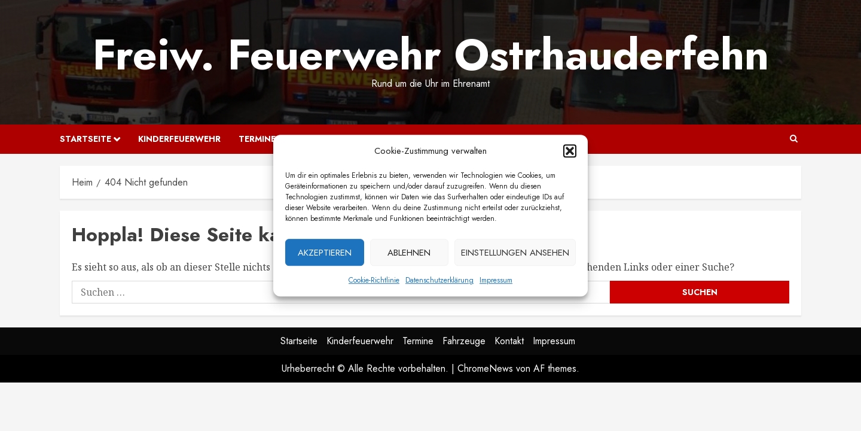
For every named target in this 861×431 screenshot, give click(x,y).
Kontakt (509, 341)
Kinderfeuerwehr (179, 139)
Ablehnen (408, 255)
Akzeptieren (325, 255)
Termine (257, 139)
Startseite (85, 139)
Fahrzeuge (464, 341)
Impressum (496, 283)
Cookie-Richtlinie (374, 283)
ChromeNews (485, 368)
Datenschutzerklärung (439, 283)
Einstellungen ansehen (515, 255)
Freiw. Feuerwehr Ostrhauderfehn (431, 54)
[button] (570, 154)
